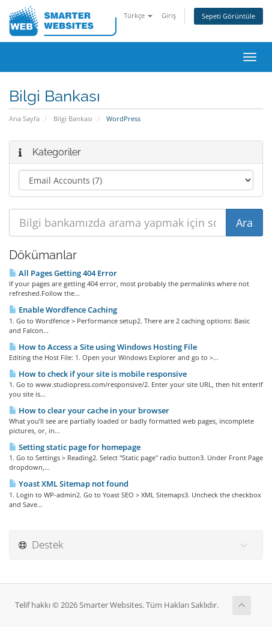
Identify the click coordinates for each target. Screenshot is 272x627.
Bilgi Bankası (72, 118)
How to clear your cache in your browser (89, 410)
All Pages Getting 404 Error (63, 273)
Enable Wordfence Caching (63, 309)
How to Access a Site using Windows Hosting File (103, 346)
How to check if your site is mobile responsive (98, 373)
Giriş (169, 15)
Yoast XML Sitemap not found (68, 483)
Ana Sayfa (24, 118)
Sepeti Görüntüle (228, 15)
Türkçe (138, 15)
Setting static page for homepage (75, 447)
